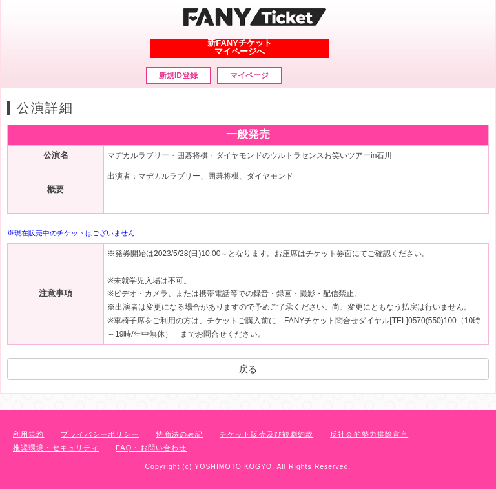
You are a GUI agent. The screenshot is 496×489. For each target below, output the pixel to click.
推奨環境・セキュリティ (56, 448)
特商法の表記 (179, 434)
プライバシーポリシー (100, 434)
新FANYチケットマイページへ (239, 47)
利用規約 (28, 434)
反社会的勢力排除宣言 (369, 434)
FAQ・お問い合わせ (151, 448)
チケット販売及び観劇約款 (266, 434)
